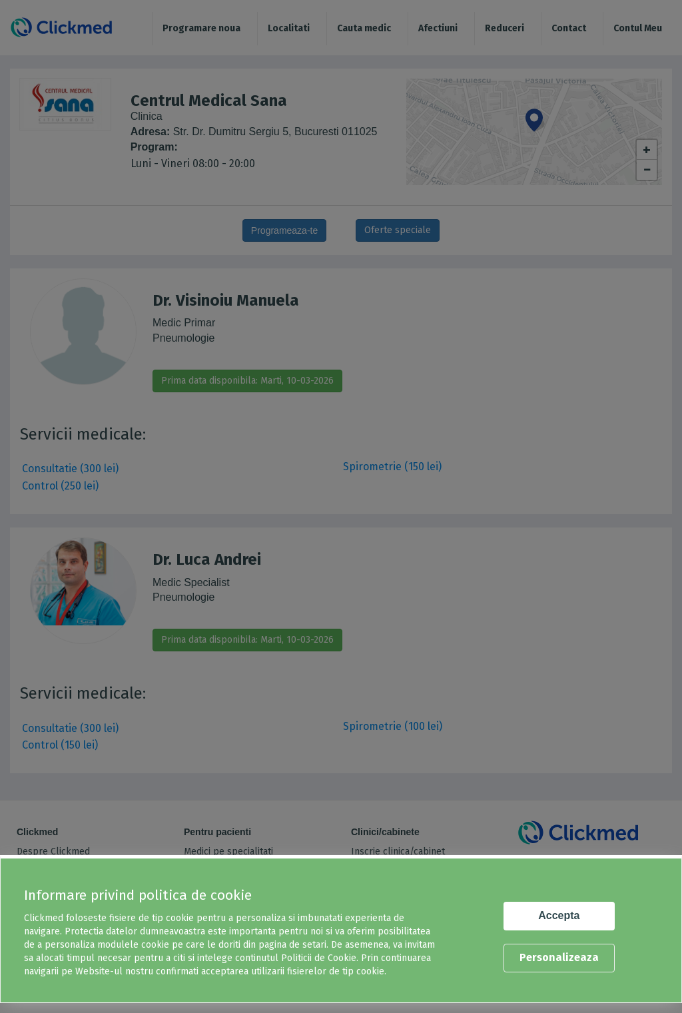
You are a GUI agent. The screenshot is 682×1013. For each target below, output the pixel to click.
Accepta (558, 915)
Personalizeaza (559, 957)
